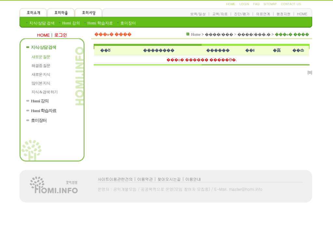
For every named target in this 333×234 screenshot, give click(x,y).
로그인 (60, 35)
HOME (230, 4)
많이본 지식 (41, 83)
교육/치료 (220, 13)
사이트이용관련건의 (115, 179)
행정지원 (283, 13)
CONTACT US (291, 4)
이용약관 (145, 179)
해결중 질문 (41, 65)
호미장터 (128, 23)
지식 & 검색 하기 (45, 92)
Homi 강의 (71, 23)
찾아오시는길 (169, 179)
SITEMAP (270, 4)
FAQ (256, 4)
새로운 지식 (41, 74)
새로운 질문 (41, 57)
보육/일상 (198, 13)
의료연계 (263, 13)
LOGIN (244, 4)
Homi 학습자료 (100, 23)
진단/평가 (242, 13)
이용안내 (193, 179)
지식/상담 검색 (42, 23)
